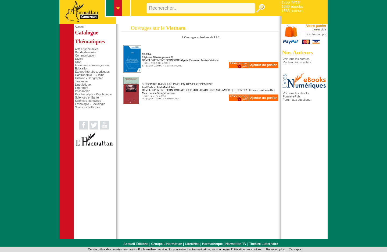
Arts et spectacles (86, 49)
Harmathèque (212, 244)
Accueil (79, 26)
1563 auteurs (292, 11)
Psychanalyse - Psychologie (93, 94)
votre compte (317, 34)
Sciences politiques (87, 107)
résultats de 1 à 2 (209, 37)
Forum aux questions (296, 99)
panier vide (319, 29)
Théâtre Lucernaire (263, 244)
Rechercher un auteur (297, 62)
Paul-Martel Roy (166, 87)
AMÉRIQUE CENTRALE (236, 90)
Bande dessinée (85, 52)
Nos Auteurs (297, 52)
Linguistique (83, 84)
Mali (144, 93)
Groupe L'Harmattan (166, 244)
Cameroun (194, 60)
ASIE (218, 90)
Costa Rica (269, 90)
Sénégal (161, 93)
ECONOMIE (173, 60)
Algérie (184, 60)
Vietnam (213, 60)
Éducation (81, 68)
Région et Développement (156, 57)
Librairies (192, 244)
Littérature (81, 87)
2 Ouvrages (189, 37)
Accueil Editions (135, 244)
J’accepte (295, 249)
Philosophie (82, 91)
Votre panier (316, 26)
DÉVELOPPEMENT (153, 60)
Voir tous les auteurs (296, 59)
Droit (78, 62)
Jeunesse (81, 81)
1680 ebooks (292, 6)
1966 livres (290, 2)
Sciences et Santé (87, 97)
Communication (85, 55)
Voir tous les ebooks (296, 93)
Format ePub (291, 96)
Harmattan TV (235, 244)
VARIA (146, 54)
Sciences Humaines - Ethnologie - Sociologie (90, 102)
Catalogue (86, 33)
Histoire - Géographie (89, 78)
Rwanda (152, 93)
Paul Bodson (149, 87)
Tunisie (205, 60)
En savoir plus (275, 249)
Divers (79, 58)
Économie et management (92, 65)
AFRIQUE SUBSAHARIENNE (197, 90)
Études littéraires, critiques (92, 71)
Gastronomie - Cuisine (89, 74)
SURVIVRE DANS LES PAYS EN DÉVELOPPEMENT (177, 84)
